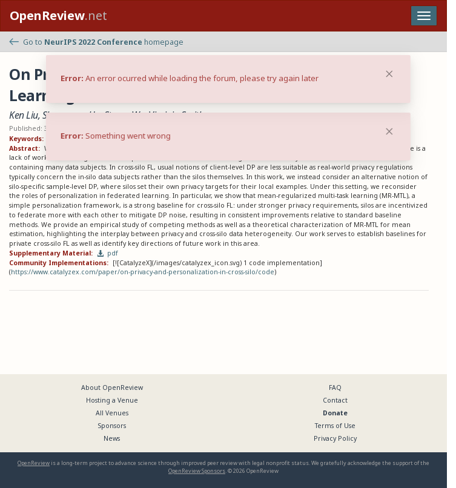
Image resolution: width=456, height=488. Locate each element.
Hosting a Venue (112, 400)
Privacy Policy (335, 438)
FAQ (335, 387)
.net (58, 15)
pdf (108, 253)
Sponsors (112, 425)
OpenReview (34, 463)
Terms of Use (335, 425)
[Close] (389, 131)
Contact (335, 400)
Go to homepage (96, 42)
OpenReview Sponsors (196, 471)
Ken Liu (23, 115)
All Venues (112, 413)
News (112, 438)
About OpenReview (112, 387)
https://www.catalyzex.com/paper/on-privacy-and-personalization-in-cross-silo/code (142, 272)
